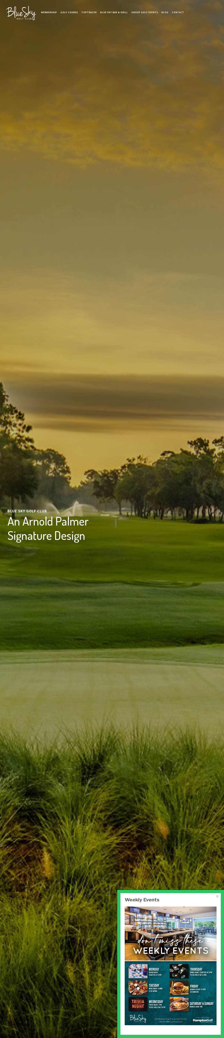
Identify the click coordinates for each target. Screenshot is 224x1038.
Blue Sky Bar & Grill (114, 8)
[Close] (217, 896)
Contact (178, 8)
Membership (49, 8)
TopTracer (89, 8)
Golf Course (69, 8)
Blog (164, 8)
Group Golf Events (144, 8)
